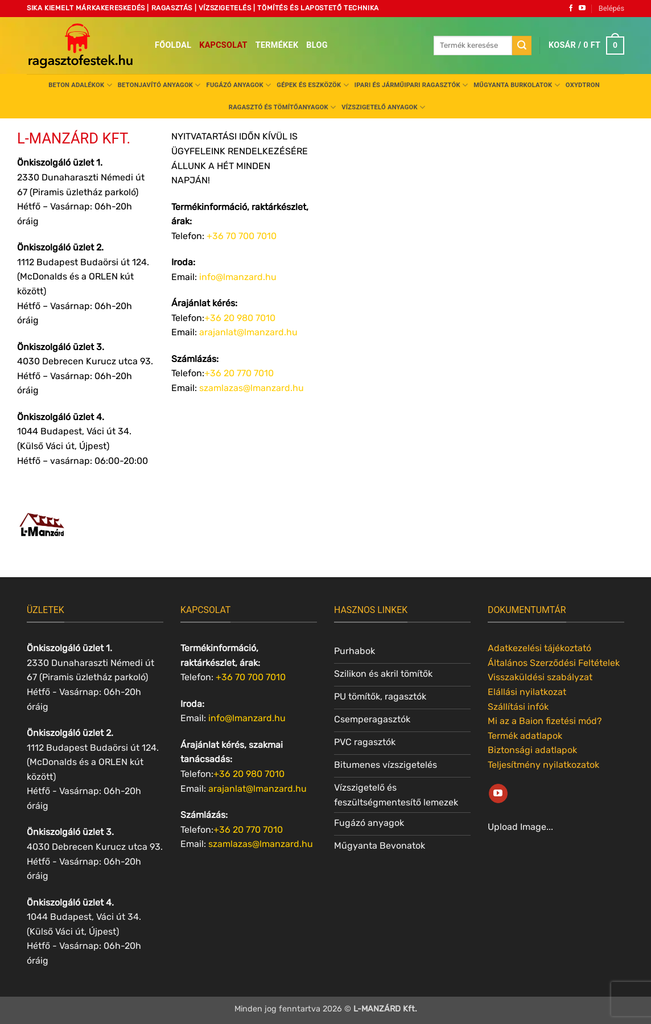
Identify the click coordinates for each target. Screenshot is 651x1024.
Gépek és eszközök (312, 85)
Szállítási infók (518, 706)
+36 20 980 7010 (239, 317)
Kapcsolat (223, 45)
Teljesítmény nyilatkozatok (543, 764)
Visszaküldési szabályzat (540, 677)
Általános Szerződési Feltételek (554, 662)
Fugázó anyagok (239, 85)
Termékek (277, 45)
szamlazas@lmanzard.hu (251, 388)
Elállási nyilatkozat (527, 691)
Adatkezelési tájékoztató (539, 648)
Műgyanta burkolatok (516, 85)
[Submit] (521, 45)
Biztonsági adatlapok (532, 750)
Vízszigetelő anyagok (383, 107)
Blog (316, 45)
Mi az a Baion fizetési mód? (545, 720)
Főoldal (173, 45)
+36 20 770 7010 (239, 373)
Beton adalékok (80, 85)
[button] (611, 8)
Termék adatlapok (525, 735)
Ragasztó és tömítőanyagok (282, 107)
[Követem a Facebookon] (570, 9)
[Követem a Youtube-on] (582, 9)
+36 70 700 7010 (251, 677)
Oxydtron (583, 85)
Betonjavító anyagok (159, 85)
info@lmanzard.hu (238, 277)
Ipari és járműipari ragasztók (411, 85)
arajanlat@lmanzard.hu (248, 332)
